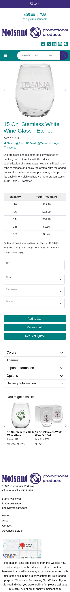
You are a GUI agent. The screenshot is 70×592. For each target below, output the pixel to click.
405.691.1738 (35, 15)
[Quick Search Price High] (53, 55)
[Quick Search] (25, 55)
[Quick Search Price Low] (40, 55)
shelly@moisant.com (35, 19)
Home (5, 515)
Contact (7, 525)
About (5, 520)
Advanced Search (12, 530)
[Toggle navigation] (6, 55)
